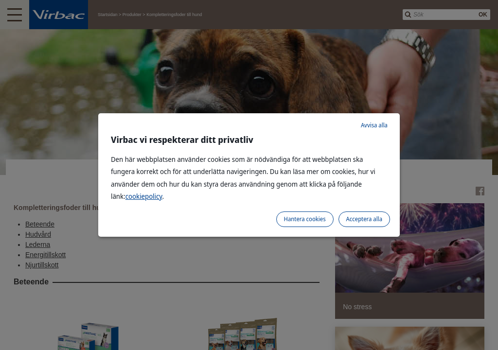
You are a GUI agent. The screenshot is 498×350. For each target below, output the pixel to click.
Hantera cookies (305, 219)
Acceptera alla (364, 219)
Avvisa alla (374, 125)
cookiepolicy (143, 196)
